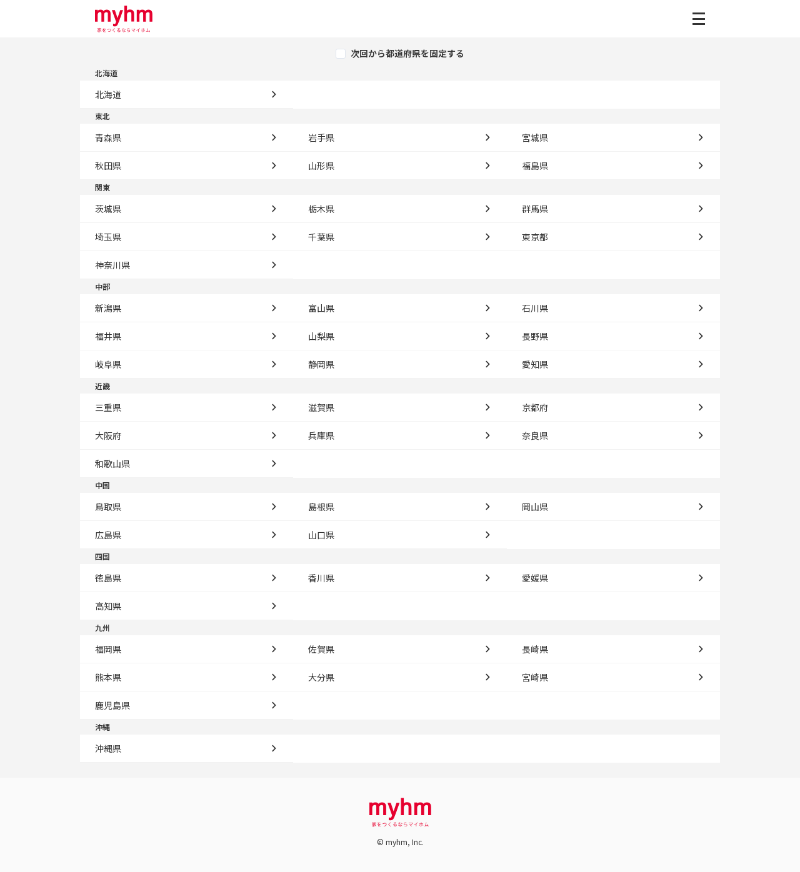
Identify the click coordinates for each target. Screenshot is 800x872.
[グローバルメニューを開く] (698, 18)
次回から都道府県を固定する (407, 53)
